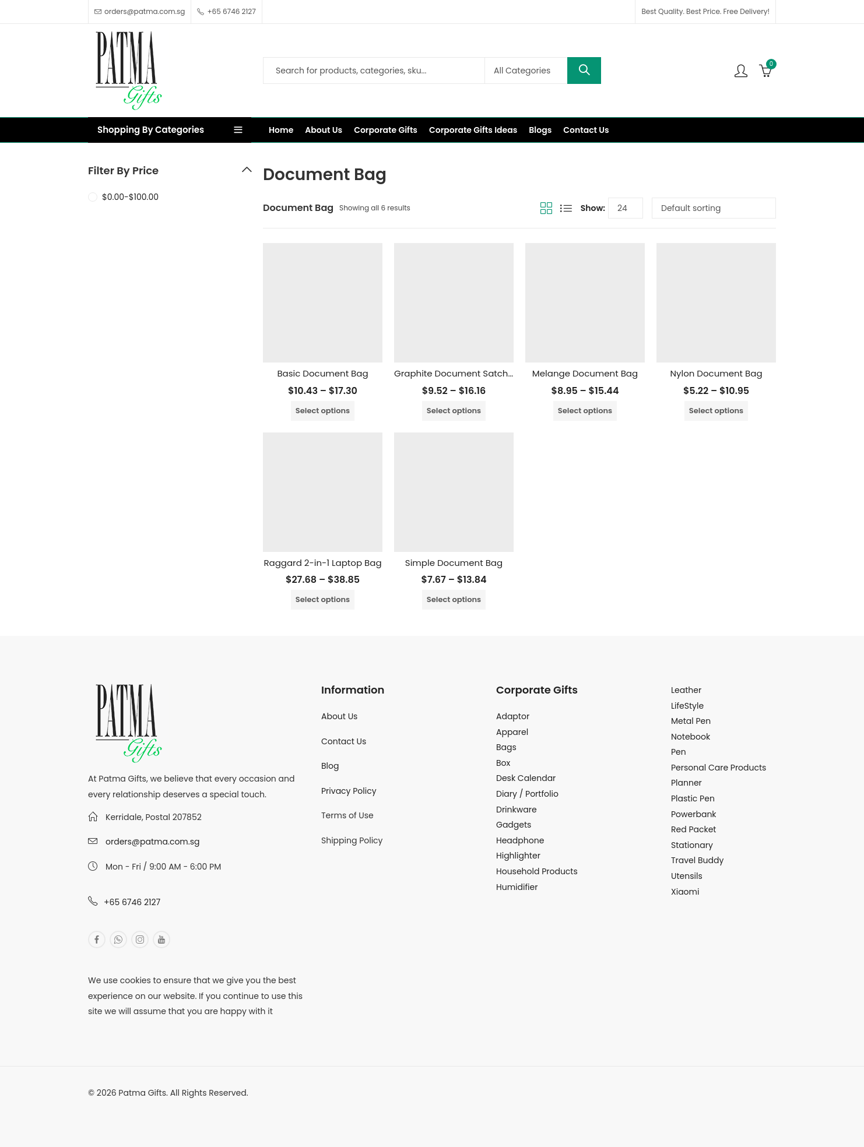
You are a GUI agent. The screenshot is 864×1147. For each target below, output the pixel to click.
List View (566, 208)
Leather (686, 690)
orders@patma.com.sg (152, 841)
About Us (339, 716)
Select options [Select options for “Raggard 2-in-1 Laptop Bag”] (323, 599)
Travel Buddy (697, 860)
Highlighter (518, 855)
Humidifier (517, 887)
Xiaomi (685, 892)
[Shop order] (714, 208)
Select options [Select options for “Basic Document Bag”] (323, 410)
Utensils (687, 876)
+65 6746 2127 (132, 902)
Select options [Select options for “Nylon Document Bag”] (716, 410)
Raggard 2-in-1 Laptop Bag (322, 563)
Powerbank (694, 814)
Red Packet (693, 829)
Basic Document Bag (322, 373)
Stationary (692, 845)
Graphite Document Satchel (454, 373)
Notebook (690, 737)
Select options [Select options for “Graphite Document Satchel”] (454, 410)
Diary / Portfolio (527, 794)
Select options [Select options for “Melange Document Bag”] (585, 410)
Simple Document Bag (454, 563)
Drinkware (516, 809)
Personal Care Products (718, 767)
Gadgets (513, 825)
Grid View (546, 208)
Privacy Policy (349, 791)
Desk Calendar (526, 778)
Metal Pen (691, 721)
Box (503, 763)
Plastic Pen (693, 798)
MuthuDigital (196, 1108)
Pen (678, 752)
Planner (686, 783)
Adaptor (512, 716)
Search (584, 70)
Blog (330, 766)
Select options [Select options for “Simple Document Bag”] (454, 599)
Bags (506, 747)
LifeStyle (687, 706)
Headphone (520, 840)
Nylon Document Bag (716, 373)
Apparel (512, 732)
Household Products (537, 871)
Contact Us (343, 741)
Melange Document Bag (585, 373)
